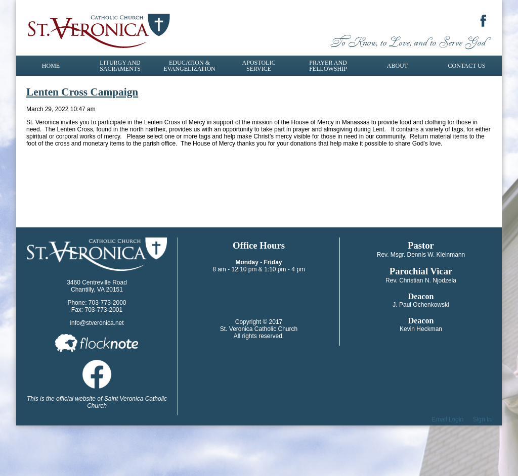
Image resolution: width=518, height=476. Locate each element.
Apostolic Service (259, 65)
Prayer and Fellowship (328, 65)
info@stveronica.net (96, 322)
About (397, 65)
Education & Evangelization (189, 65)
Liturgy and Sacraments (120, 65)
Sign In (482, 419)
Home (51, 65)
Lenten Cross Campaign (82, 92)
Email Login (448, 419)
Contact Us (467, 65)
